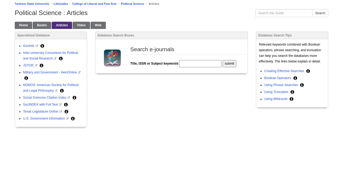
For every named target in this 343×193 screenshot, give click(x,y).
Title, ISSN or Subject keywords (154, 63)
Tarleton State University (32, 3)
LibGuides (61, 3)
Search (320, 13)
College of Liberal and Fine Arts (94, 3)
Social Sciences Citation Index (45, 97)
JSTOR (28, 65)
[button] (42, 45)
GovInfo (29, 46)
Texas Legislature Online (41, 111)
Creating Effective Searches (284, 71)
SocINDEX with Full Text (41, 104)
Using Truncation (276, 92)
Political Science (132, 3)
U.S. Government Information (44, 118)
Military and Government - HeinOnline (50, 72)
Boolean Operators (278, 78)
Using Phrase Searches (281, 85)
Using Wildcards (276, 99)
